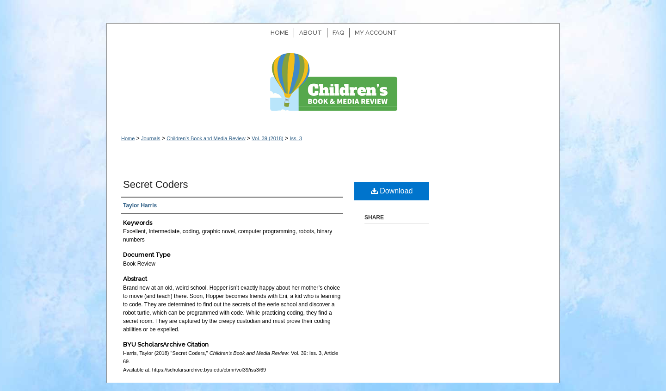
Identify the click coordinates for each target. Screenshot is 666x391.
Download (392, 191)
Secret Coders (155, 184)
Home (128, 138)
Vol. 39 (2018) (268, 138)
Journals (150, 138)
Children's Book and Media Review (333, 87)
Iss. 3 (296, 138)
